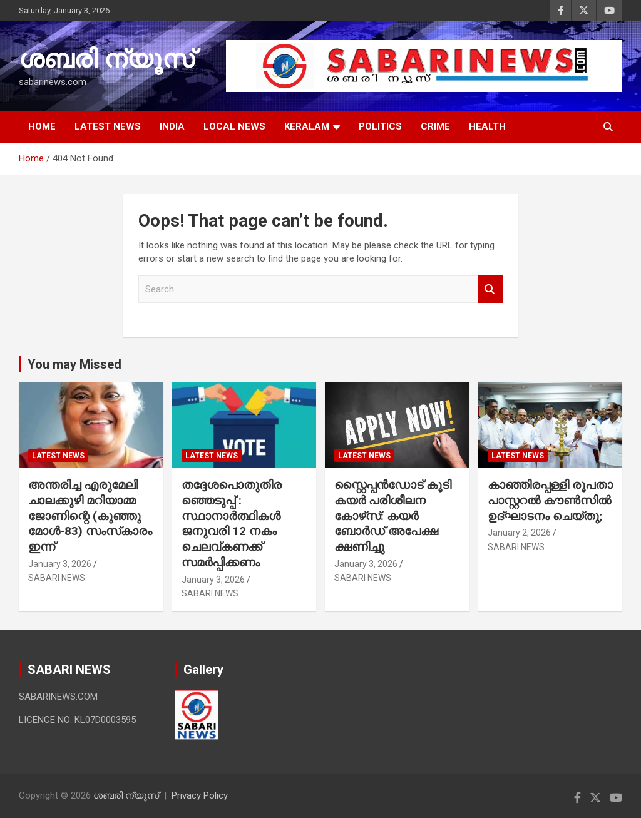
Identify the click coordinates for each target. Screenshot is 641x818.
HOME (42, 126)
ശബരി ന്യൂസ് (106, 59)
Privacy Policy (200, 795)
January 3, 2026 (59, 564)
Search (490, 289)
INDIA (172, 126)
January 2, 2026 (519, 533)
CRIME (435, 126)
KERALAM (306, 126)
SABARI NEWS (56, 578)
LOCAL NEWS (234, 126)
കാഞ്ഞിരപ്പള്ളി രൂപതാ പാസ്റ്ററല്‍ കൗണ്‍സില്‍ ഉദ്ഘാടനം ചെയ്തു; (550, 500)
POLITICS (380, 126)
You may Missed (74, 364)
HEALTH (487, 126)
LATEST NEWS (107, 126)
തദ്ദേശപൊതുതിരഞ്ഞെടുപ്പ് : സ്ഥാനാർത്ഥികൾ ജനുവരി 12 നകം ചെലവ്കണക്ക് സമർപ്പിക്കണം (232, 523)
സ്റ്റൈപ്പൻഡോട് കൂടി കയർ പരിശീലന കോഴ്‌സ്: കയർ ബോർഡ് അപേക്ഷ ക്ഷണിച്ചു (392, 516)
